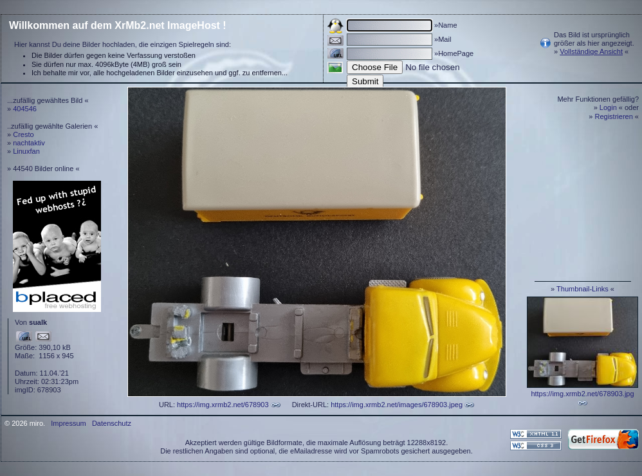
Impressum (68, 423)
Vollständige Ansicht (591, 51)
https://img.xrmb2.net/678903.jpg (582, 394)
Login (608, 107)
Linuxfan (26, 151)
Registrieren (614, 116)
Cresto (23, 134)
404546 (25, 109)
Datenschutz (111, 423)
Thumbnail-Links (582, 289)
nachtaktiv (29, 143)
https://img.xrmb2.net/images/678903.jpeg (397, 404)
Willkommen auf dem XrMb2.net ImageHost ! (117, 25)
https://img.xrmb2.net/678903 (222, 404)
